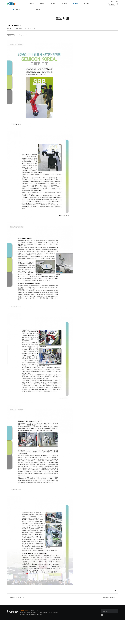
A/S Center (110, 1)
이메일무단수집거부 (35, 610)
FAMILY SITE (109, 611)
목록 (115, 590)
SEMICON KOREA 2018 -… (17, 597)
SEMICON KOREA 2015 (109, 597)
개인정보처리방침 (24, 610)
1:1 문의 (116, 1)
